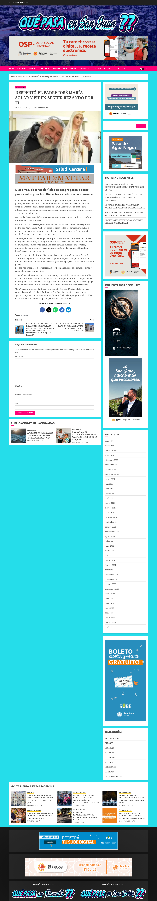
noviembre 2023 (112, 579)
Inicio (11, 69)
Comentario (20, 356)
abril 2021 (109, 627)
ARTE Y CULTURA (69, 69)
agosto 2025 (110, 479)
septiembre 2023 (112, 589)
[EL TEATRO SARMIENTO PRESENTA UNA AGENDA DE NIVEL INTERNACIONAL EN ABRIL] (109, 798)
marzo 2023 (110, 617)
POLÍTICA (32, 69)
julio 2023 (109, 598)
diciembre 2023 (111, 574)
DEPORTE (56, 69)
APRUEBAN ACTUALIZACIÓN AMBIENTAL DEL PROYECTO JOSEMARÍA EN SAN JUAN (40, 435)
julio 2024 (109, 541)
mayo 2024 (109, 551)
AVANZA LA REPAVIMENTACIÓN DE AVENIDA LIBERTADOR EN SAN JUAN (85, 816)
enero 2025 (109, 512)
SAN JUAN (24, 315)
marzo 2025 (110, 503)
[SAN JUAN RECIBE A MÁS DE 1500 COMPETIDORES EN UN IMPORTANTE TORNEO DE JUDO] (18, 798)
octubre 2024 (110, 527)
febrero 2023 (110, 622)
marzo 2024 (110, 560)
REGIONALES (84, 69)
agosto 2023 (110, 593)
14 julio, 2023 (32, 108)
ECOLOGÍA (97, 69)
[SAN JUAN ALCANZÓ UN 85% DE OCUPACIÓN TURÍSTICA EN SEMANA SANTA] (18, 815)
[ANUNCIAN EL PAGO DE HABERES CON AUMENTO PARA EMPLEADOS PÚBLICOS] (109, 815)
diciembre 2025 (111, 460)
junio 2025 (109, 488)
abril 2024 (109, 555)
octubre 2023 (110, 584)
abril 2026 (109, 441)
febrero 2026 (110, 450)
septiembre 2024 (112, 531)
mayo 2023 (109, 608)
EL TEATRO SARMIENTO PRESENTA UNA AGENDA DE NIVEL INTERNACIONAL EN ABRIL (131, 799)
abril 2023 (109, 613)
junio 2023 (109, 603)
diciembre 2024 (111, 517)
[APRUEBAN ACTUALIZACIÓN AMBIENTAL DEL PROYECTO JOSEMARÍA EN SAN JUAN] (18, 435)
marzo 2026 (110, 446)
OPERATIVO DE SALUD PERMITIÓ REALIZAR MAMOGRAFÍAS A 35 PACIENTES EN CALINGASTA (123, 197)
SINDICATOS (44, 69)
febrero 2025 (110, 508)
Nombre (19, 386)
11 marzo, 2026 (79, 442)
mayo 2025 (109, 493)
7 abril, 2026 (33, 806)
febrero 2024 (110, 565)
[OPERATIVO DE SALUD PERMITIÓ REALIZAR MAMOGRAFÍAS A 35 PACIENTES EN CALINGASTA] (64, 798)
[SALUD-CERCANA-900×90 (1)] (54, 172)
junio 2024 (109, 546)
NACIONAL (108, 69)
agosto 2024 (110, 536)
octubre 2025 (110, 469)
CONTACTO (120, 69)
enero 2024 (109, 570)
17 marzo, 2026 (34, 441)
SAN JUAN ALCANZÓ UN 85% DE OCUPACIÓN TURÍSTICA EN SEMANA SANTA (40, 815)
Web (17, 403)
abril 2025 (109, 498)
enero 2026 (109, 455)
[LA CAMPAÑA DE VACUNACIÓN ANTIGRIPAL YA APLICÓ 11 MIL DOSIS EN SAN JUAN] (63, 435)
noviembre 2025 (112, 465)
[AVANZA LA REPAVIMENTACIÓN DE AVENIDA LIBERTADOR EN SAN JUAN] (64, 815)
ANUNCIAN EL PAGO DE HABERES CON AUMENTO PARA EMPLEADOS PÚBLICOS (132, 815)
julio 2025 (109, 484)
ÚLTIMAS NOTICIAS (113, 776)
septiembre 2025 (112, 474)
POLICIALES (21, 69)
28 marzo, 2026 (126, 821)
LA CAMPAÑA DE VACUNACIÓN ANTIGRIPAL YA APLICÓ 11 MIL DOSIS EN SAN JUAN (84, 436)
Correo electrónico (23, 395)
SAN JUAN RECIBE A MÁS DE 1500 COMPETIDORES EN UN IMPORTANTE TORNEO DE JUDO (124, 187)
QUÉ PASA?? (21, 108)
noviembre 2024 (112, 522)
